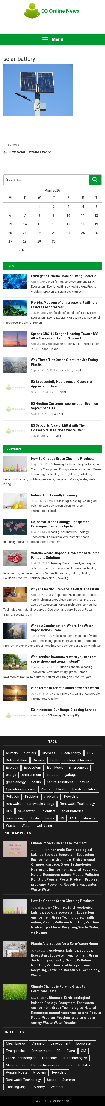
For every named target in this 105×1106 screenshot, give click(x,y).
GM (83, 1051)
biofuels (30, 753)
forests (52, 775)
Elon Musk (74, 344)
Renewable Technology (77, 804)
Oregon (67, 677)
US (62, 818)
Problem (93, 286)
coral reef (73, 312)
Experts (61, 317)
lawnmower (11, 677)
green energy (16, 782)
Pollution (85, 474)
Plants (45, 789)
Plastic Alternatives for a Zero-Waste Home (64, 944)
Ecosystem (38, 286)
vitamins (89, 818)
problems (49, 291)
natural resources (32, 573)
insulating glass (50, 641)
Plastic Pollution (84, 789)
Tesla (35, 818)
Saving (7, 614)
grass (73, 672)
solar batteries (73, 811)
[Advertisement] (53, 27)
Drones (38, 760)
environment (83, 469)
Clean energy (67, 599)
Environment (41, 860)
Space (44, 349)
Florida (71, 317)
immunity (9, 542)
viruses (77, 291)
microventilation (72, 641)
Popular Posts (39, 542)
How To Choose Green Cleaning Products (63, 458)
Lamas (82, 672)
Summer (68, 1080)
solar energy (15, 818)
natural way (53, 677)
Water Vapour (34, 645)
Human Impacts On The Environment (59, 843)
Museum (83, 317)
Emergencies (78, 767)
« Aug (23, 250)
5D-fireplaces (77, 595)
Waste (74, 479)
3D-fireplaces (58, 595)
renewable (13, 804)
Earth (68, 464)
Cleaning (58, 464)
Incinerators (11, 573)
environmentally (57, 672)
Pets (69, 1065)
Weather (49, 645)
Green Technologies (72, 604)
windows (94, 645)
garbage (70, 775)
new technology (75, 286)
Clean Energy (48, 599)
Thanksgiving (16, 1087)
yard (89, 677)
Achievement (56, 344)
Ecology (36, 469)
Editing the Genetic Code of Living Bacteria (63, 276)
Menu (52, 39)
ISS (36, 349)
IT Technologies (75, 1058)
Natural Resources (57, 573)
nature (64, 474)
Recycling (62, 479)
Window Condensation (72, 645)
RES (9, 811)
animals (12, 753)
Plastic (73, 474)
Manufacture (15, 1065)
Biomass (48, 753)
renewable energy (40, 804)
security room (23, 614)
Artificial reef (57, 312)
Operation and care (60, 609)
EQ (55, 392)
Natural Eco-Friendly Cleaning (54, 495)
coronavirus (69, 532)
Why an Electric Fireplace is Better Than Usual (66, 589)
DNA (91, 281)
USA (73, 818)
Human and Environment (50, 869)
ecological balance (86, 464)
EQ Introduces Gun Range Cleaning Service (63, 710)
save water (26, 811)
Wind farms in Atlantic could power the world (65, 688)
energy (11, 775)
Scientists (64, 291)
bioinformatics (58, 281)
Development (78, 281)
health (60, 286)
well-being (44, 826)
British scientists (69, 667)
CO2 (92, 599)
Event (50, 286)
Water (83, 479)
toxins (49, 818)
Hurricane (49, 1058)
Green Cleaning (65, 505)
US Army (38, 1087)
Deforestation (16, 760)
